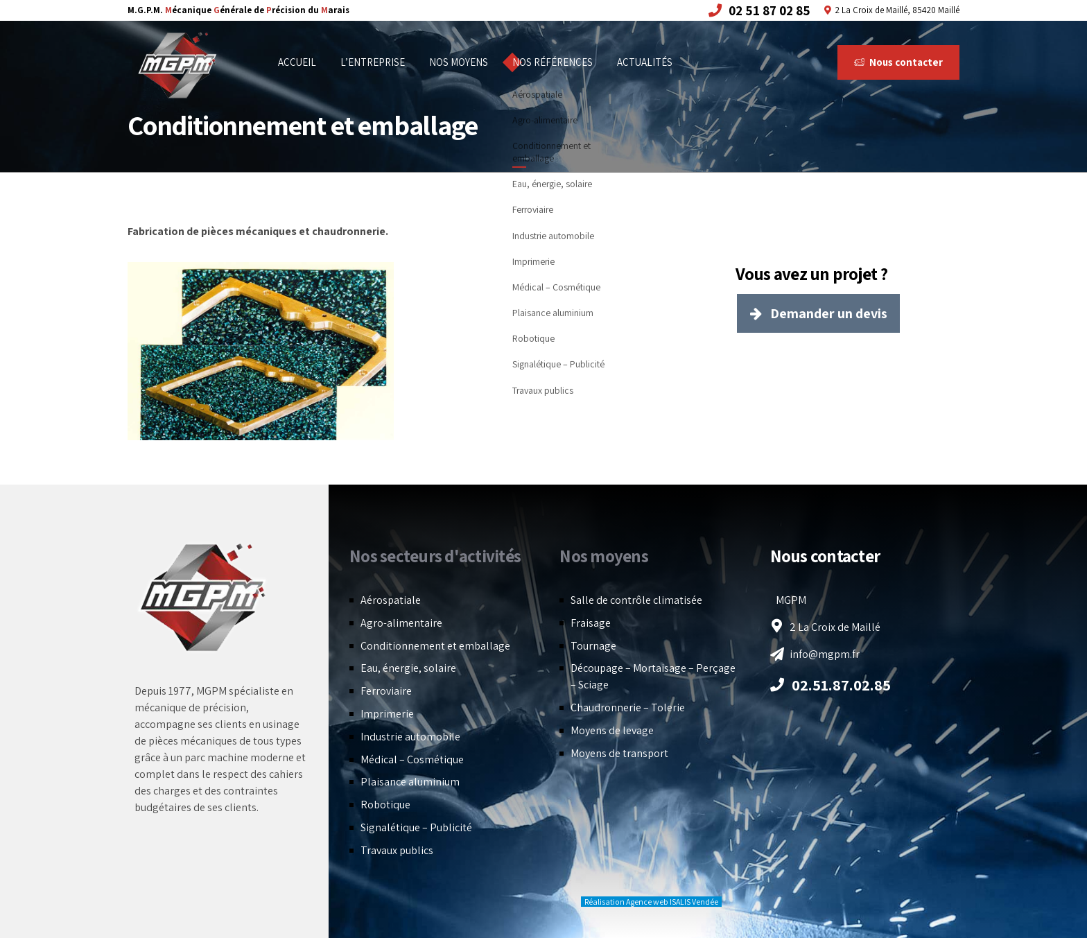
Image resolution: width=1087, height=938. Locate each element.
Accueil (297, 62)
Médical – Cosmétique (412, 759)
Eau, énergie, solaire (408, 668)
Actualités (644, 62)
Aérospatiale (390, 600)
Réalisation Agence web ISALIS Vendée (651, 901)
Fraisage (591, 623)
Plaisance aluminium (410, 781)
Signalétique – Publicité (416, 827)
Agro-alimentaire (401, 623)
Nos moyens (458, 62)
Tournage (593, 646)
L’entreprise (372, 62)
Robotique (385, 804)
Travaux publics (396, 850)
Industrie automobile (410, 736)
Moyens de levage (612, 730)
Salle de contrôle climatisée (636, 600)
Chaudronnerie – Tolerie (628, 707)
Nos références (552, 62)
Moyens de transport (619, 753)
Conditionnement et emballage (435, 646)
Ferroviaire (386, 691)
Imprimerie (387, 713)
